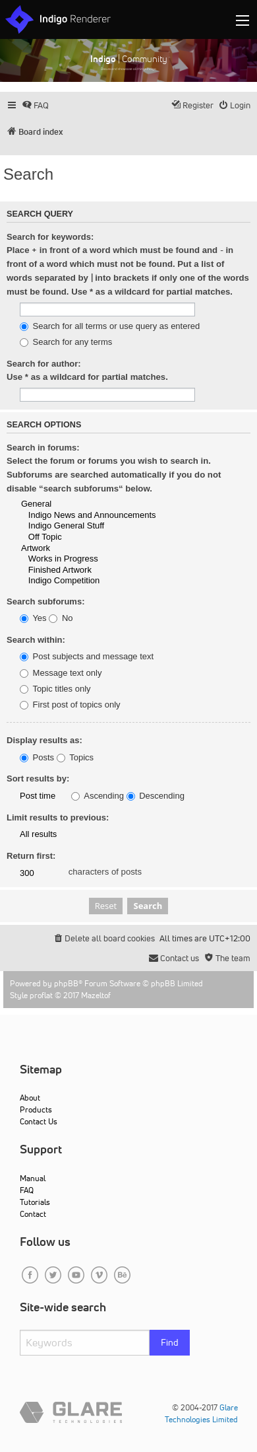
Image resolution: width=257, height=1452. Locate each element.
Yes (33, 618)
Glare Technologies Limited (201, 1413)
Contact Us (38, 1121)
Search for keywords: (50, 237)
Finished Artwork (105, 570)
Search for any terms (66, 342)
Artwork (105, 548)
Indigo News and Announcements (105, 515)
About (30, 1097)
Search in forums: (43, 447)
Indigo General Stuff (105, 526)
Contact (33, 1213)
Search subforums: (45, 601)
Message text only (60, 673)
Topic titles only (55, 689)
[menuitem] (35, 105)
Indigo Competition (105, 581)
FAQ (27, 1190)
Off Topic (105, 537)
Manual (32, 1178)
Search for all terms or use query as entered (110, 326)
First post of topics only (70, 704)
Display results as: (44, 740)
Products (36, 1109)
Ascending (97, 796)
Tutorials (35, 1202)
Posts (37, 757)
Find (170, 1342)
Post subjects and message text (87, 656)
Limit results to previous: (58, 817)
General (105, 504)
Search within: (36, 639)
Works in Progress (105, 559)
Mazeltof (96, 995)
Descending (156, 796)
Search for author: (44, 363)
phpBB (66, 983)
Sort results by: (38, 778)
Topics (75, 757)
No (60, 618)
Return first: (31, 856)
